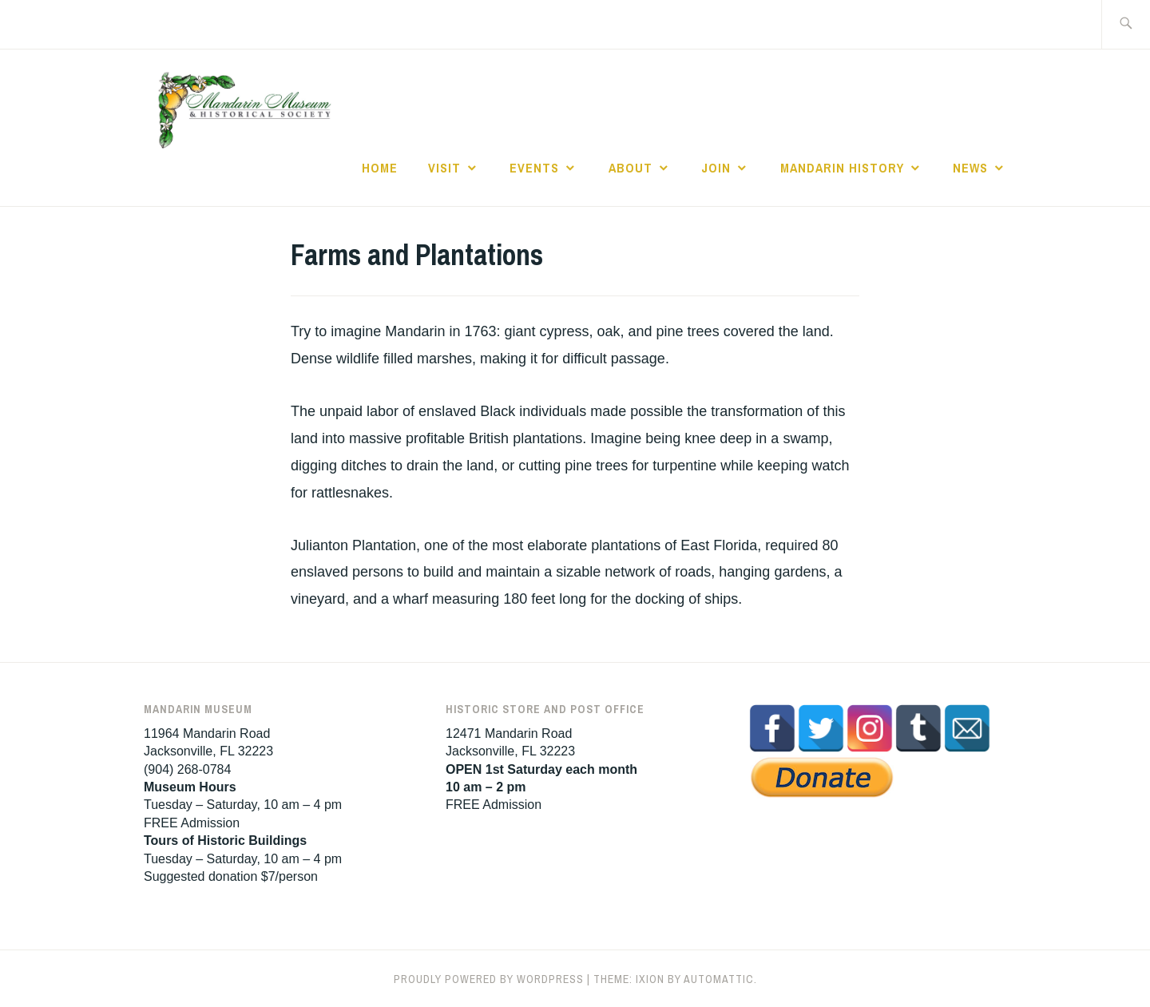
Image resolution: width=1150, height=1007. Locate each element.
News (970, 167)
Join (716, 167)
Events (534, 167)
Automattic (719, 979)
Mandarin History (842, 167)
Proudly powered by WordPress (489, 979)
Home (380, 167)
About (630, 167)
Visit (444, 167)
